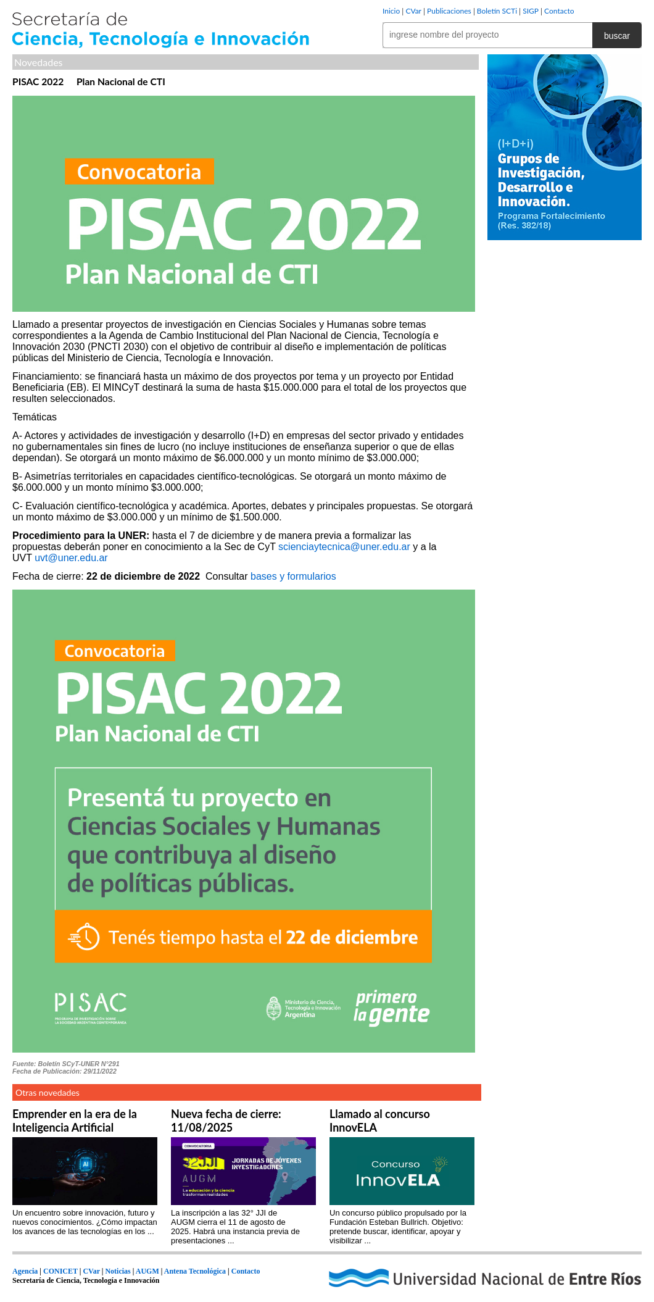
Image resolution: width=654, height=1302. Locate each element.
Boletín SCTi (497, 10)
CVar (413, 10)
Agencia (25, 1271)
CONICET (60, 1271)
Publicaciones (449, 10)
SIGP (531, 10)
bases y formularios (293, 576)
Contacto (559, 10)
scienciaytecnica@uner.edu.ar (344, 546)
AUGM (147, 1271)
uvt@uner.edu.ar (71, 558)
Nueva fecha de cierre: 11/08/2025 (226, 1120)
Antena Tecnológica (195, 1271)
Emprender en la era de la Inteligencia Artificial (74, 1120)
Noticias (117, 1271)
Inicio (391, 10)
